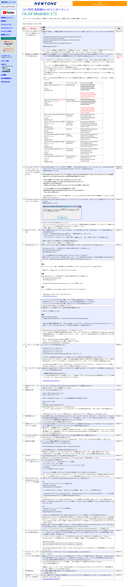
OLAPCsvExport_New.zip (50, 296)
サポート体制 (5, 61)
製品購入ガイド (5, 34)
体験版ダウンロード (7, 17)
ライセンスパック (6, 24)
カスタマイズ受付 (6, 31)
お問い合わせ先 (5, 81)
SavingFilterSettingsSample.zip (51, 380)
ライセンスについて (7, 28)
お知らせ (3, 64)
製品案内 (3, 21)
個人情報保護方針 (6, 78)
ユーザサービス (5, 55)
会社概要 (3, 75)
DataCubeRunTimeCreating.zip (51, 579)
